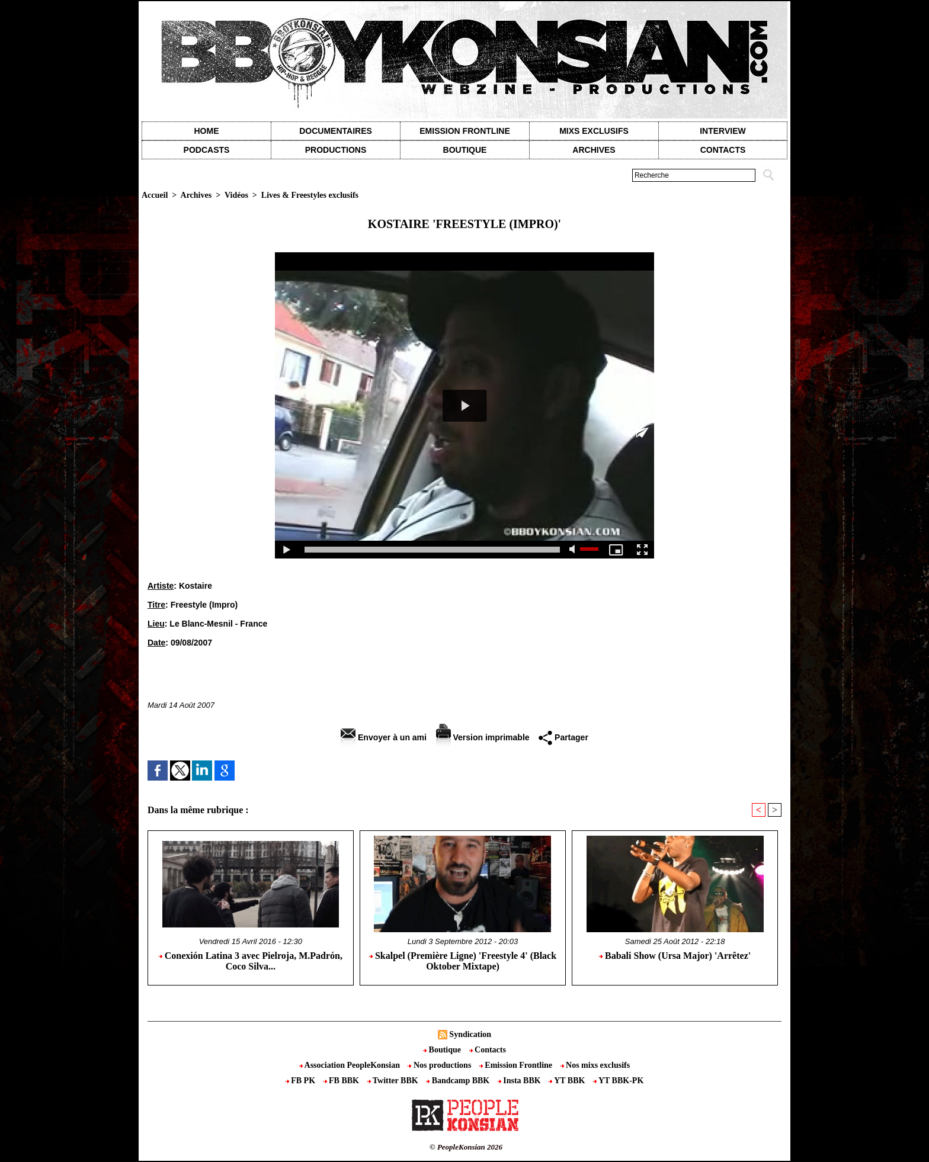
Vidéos (236, 195)
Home (206, 131)
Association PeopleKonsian (350, 1065)
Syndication (470, 1034)
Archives (593, 150)
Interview (723, 131)
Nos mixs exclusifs (595, 1065)
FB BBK (342, 1080)
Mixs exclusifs (594, 131)
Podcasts (207, 150)
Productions (335, 150)
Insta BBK (520, 1080)
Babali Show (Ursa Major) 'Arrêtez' (675, 956)
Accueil (155, 195)
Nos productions (440, 1065)
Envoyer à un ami (384, 737)
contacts (723, 150)
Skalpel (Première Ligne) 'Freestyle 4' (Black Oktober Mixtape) (462, 961)
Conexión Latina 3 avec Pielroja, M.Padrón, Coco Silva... (250, 961)
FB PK (302, 1080)
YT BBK (568, 1080)
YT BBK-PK (618, 1080)
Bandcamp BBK (459, 1080)
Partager (563, 737)
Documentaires (335, 131)
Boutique (465, 150)
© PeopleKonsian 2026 (466, 1146)
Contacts (487, 1049)
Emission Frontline (464, 131)
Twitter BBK (394, 1080)
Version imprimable (483, 737)
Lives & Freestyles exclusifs (309, 195)
